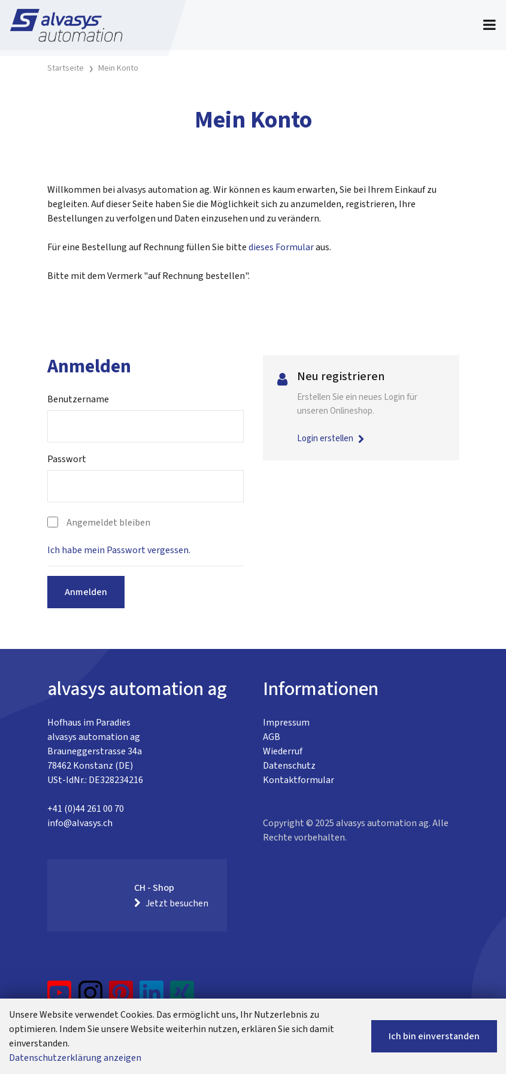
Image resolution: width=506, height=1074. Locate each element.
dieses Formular (281, 247)
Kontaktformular (298, 780)
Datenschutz (289, 765)
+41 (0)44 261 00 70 (85, 808)
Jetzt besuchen (171, 903)
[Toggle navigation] (489, 25)
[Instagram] (90, 997)
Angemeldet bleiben (108, 522)
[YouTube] (59, 997)
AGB (271, 737)
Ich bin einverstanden (434, 1036)
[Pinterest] (121, 997)
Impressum (286, 722)
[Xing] (182, 997)
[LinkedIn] (152, 997)
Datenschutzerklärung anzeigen (75, 1057)
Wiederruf (282, 751)
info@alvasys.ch (80, 823)
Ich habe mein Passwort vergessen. (118, 550)
